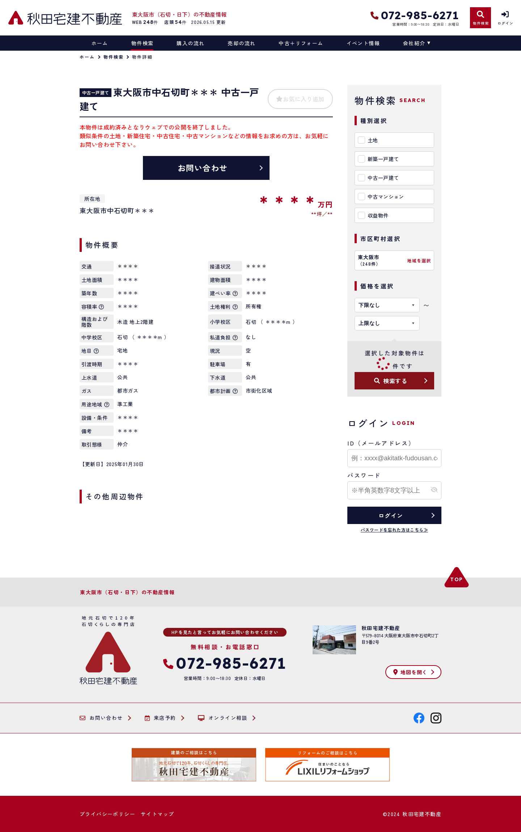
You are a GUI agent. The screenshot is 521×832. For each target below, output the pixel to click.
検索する (390, 380)
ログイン (390, 515)
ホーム (100, 43)
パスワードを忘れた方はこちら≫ (394, 530)
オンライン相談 (222, 718)
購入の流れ (190, 43)
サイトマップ (157, 813)
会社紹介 (414, 43)
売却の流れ (241, 43)
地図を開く (410, 672)
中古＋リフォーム (301, 43)
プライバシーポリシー (107, 813)
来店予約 (160, 718)
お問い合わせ (203, 167)
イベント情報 (363, 43)
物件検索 (142, 43)
